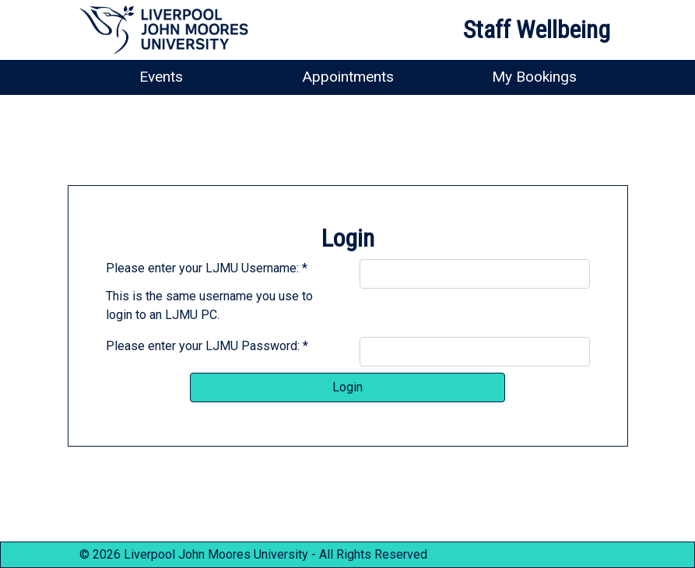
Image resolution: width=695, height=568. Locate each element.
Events (161, 77)
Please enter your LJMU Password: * (207, 345)
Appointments (348, 77)
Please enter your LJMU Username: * (206, 268)
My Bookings (534, 77)
